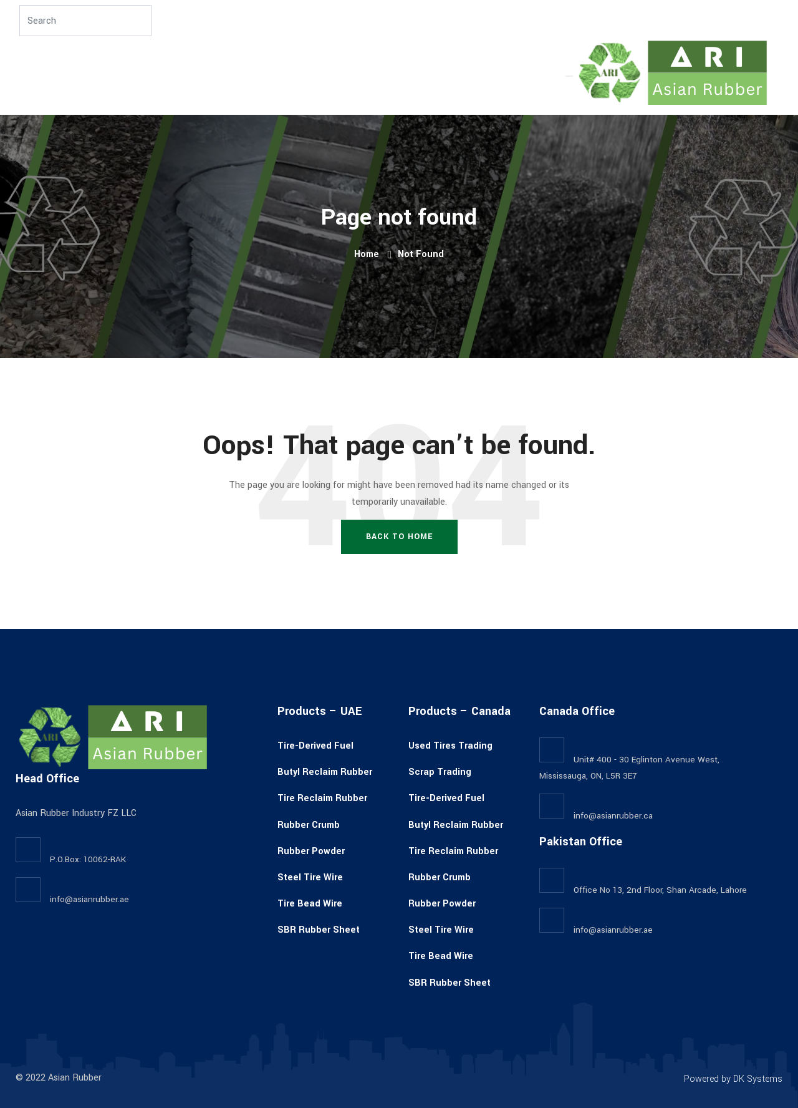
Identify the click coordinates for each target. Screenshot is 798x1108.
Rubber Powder (311, 851)
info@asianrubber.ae (89, 899)
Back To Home (399, 536)
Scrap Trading (439, 772)
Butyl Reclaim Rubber (324, 772)
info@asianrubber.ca (613, 816)
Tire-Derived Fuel (315, 745)
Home (366, 254)
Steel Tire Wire (310, 877)
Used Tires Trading (450, 745)
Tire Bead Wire (309, 903)
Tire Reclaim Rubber (322, 798)
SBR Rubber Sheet (318, 929)
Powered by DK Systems (733, 1079)
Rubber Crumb (308, 825)
